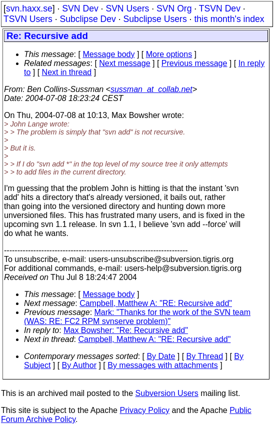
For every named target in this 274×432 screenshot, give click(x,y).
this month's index (229, 19)
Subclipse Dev (88, 19)
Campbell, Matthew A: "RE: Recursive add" (156, 303)
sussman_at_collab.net (151, 89)
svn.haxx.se (29, 9)
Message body (108, 54)
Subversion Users (167, 393)
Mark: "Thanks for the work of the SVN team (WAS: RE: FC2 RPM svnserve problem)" (137, 317)
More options (169, 54)
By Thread (205, 356)
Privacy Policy (145, 410)
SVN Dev (80, 9)
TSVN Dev (219, 9)
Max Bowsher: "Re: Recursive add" (126, 330)
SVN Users (127, 9)
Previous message (195, 63)
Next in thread (67, 72)
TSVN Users (28, 19)
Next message (124, 63)
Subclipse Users (155, 19)
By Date (160, 356)
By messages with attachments (163, 365)
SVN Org (174, 9)
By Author (79, 365)
